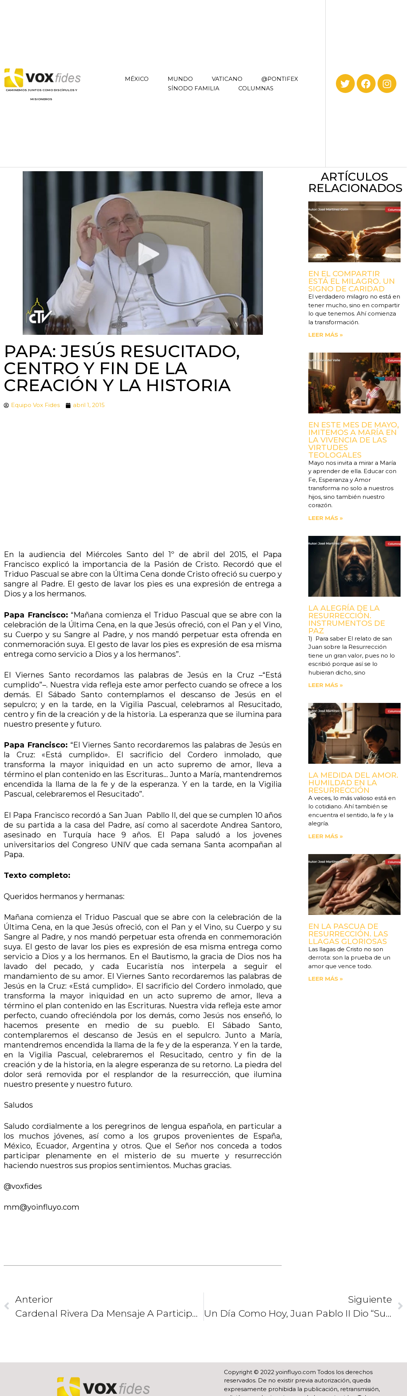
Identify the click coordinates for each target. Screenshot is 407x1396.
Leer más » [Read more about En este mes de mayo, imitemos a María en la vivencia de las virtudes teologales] (325, 518)
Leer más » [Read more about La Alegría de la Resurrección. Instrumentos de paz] (325, 685)
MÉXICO (137, 78)
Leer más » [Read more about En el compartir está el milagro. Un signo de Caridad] (325, 334)
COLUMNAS (255, 88)
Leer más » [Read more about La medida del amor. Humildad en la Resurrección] (325, 836)
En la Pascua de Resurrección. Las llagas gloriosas (348, 934)
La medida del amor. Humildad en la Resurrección (353, 783)
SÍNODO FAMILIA (193, 88)
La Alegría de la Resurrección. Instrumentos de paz (346, 619)
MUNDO (180, 78)
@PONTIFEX (279, 78)
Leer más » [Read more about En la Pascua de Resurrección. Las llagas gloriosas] (325, 978)
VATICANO (227, 78)
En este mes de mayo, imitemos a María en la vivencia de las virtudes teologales (353, 440)
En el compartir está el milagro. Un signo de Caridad (351, 281)
